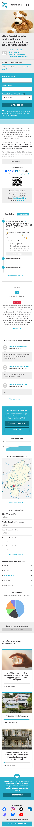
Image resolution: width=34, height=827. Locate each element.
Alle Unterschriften (15, 554)
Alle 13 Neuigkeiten (14, 275)
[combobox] (17, 97)
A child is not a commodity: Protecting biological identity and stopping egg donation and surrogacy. (17, 676)
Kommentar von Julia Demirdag (19, 366)
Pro (17, 292)
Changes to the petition (13, 259)
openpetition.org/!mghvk (20, 174)
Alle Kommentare (15, 399)
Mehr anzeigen (17, 161)
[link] (31, 5)
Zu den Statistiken (15, 503)
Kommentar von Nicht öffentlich (19, 384)
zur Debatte (16, 328)
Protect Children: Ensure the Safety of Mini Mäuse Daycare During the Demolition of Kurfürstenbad (17, 755)
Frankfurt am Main (19, 198)
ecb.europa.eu (9, 575)
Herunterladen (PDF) (18, 423)
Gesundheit (20, 200)
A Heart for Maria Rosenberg (17, 716)
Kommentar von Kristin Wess (18, 346)
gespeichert (6, 113)
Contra (17, 302)
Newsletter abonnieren (17, 824)
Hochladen (17, 430)
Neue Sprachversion (17, 629)
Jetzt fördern (17, 795)
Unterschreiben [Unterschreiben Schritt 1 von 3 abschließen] (17, 105)
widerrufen (13, 116)
